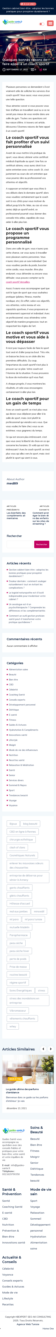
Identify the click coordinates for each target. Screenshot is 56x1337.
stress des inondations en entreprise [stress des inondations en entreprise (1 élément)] (24, 1000)
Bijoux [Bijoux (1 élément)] (13, 823)
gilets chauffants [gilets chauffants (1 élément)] (19, 895)
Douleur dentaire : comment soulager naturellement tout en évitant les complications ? (27, 584)
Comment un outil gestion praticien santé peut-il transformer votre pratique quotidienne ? (27, 619)
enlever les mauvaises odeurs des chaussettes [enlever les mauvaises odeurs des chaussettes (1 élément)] (26, 865)
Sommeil (35, 1218)
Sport (12, 790)
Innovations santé (18, 735)
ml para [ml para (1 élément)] (14, 919)
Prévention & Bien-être (10, 1233)
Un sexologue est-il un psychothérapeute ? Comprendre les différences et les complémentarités (27, 607)
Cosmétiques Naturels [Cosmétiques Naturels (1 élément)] (22, 855)
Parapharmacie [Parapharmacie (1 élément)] (19, 935)
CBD (11, 684)
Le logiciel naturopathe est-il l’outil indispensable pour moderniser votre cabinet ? (27, 596)
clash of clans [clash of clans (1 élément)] (17, 847)
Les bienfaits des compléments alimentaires (16, 516)
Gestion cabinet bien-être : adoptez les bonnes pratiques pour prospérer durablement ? (28, 10)
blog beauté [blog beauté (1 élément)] (30, 823)
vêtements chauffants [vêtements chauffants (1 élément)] (22, 1018)
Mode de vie (10, 1292)
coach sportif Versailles (18, 282)
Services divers (16, 780)
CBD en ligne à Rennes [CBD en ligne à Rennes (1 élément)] (23, 831)
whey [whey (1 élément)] (13, 1026)
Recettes (8, 1304)
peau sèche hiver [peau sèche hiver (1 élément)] (19, 950)
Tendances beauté (18, 795)
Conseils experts (17, 699)
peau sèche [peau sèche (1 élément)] (16, 943)
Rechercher (14, 536)
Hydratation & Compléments (23, 729)
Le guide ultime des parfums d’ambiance (22, 1091)
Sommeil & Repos (18, 785)
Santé (12, 770)
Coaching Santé (17, 694)
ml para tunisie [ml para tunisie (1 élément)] (33, 919)
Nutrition (13, 755)
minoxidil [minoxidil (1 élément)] (39, 911)
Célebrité (13, 689)
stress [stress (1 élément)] (41, 990)
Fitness (12, 719)
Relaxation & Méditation (21, 765)
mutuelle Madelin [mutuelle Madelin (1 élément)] (19, 927)
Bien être (13, 679)
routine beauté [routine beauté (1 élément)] (18, 974)
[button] (50, 23)
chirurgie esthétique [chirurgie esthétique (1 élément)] (21, 839)
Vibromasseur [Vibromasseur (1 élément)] (18, 1010)
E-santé (13, 714)
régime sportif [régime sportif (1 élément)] (18, 982)
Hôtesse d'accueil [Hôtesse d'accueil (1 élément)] (20, 903)
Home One (48, 1328)
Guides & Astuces (17, 724)
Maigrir (12, 745)
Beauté (12, 674)
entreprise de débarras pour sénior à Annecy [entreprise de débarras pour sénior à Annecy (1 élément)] (26, 877)
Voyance (13, 805)
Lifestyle (13, 740)
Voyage (13, 800)
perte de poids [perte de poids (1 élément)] (18, 958)
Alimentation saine (18, 669)
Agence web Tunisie (28, 1324)
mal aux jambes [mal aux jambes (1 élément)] (19, 911)
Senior (12, 775)
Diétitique (14, 709)
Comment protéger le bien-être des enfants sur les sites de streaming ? (41, 518)
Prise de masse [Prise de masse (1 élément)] (18, 966)
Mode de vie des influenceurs (23, 750)
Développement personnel (22, 704)
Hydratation (38, 1236)
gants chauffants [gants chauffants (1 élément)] (20, 887)
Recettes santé (16, 760)
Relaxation (37, 1212)
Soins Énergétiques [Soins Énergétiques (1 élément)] (21, 990)
